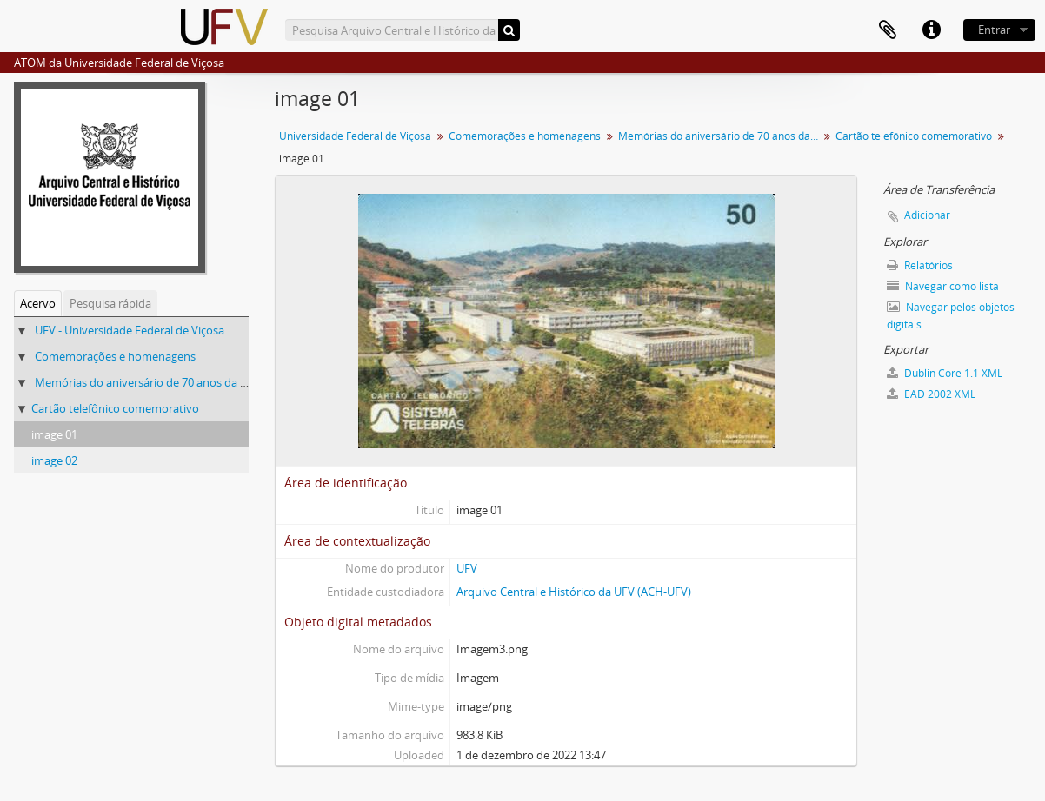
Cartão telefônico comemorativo (115, 408)
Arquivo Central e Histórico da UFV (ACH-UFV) (573, 591)
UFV (466, 568)
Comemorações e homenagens (115, 356)
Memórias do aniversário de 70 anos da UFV (148, 382)
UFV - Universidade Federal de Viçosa (129, 330)
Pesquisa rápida (110, 303)
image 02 (54, 460)
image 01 (54, 434)
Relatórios (920, 265)
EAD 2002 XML (931, 394)
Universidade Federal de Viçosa (355, 136)
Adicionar (927, 215)
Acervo (38, 303)
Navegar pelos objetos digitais (951, 316)
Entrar (994, 29)
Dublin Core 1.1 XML (944, 373)
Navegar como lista (943, 286)
